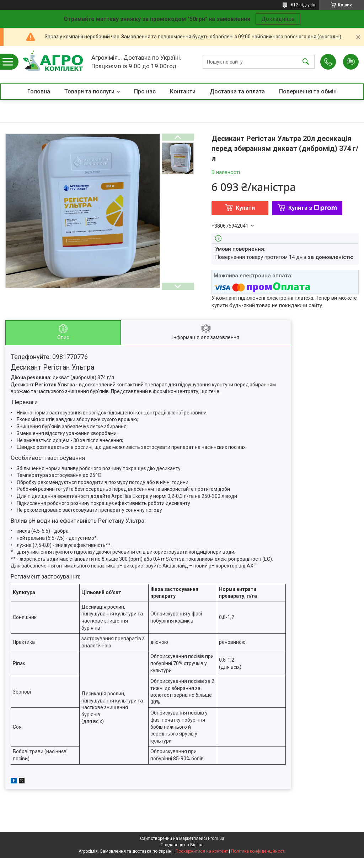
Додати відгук (351, 62)
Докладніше (278, 19)
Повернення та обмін (308, 91)
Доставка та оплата (237, 91)
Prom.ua (216, 838)
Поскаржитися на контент (202, 851)
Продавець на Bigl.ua (182, 844)
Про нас (145, 91)
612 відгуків (303, 4)
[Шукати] (305, 62)
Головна (38, 91)
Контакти (183, 91)
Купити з (312, 208)
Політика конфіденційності (258, 851)
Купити (245, 208)
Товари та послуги (89, 91)
